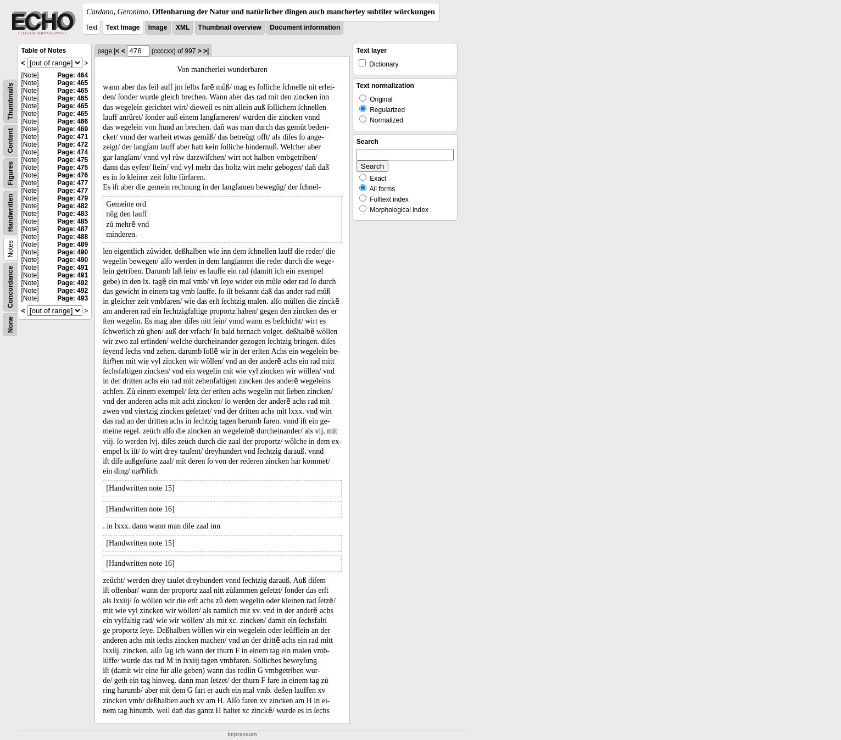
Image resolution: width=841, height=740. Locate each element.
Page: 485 (72, 221)
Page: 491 (72, 267)
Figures (10, 173)
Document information (305, 27)
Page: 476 (72, 175)
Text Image (123, 27)
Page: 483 (72, 214)
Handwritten (10, 213)
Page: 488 (72, 237)
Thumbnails (10, 101)
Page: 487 (72, 229)
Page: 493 (72, 298)
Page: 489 (72, 244)
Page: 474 (72, 152)
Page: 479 (72, 198)
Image (158, 27)
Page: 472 (72, 144)
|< (116, 51)
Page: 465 (72, 83)
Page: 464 (72, 75)
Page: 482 (72, 206)
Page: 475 (72, 160)
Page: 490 (72, 252)
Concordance (10, 287)
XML (183, 27)
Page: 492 (72, 283)
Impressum (242, 734)
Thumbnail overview (229, 27)
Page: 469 (72, 129)
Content (10, 140)
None (10, 324)
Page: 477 (72, 183)
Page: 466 (72, 121)
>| (206, 51)
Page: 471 (72, 137)
